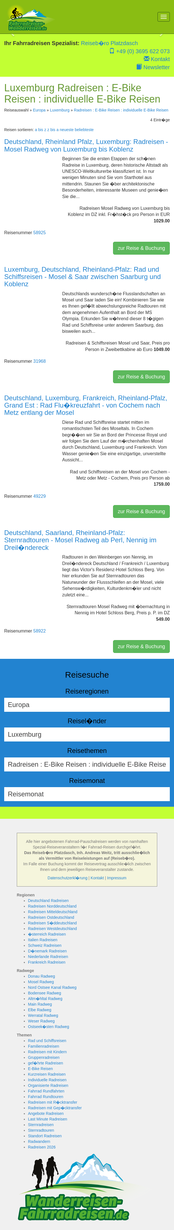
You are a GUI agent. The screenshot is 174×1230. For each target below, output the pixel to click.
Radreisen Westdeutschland (52, 928)
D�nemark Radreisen (47, 951)
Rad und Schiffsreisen (47, 1040)
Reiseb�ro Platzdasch (109, 43)
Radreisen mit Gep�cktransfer (55, 1108)
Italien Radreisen (42, 940)
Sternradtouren (41, 1130)
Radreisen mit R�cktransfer (52, 1102)
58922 (39, 631)
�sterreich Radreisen (47, 934)
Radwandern (39, 1141)
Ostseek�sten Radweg (48, 1026)
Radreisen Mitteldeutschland (52, 912)
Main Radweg (40, 1004)
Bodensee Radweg (44, 993)
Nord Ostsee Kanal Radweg (52, 987)
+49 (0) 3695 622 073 (139, 51)
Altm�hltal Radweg (45, 998)
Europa (39, 110)
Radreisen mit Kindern (47, 1052)
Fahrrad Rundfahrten (46, 1091)
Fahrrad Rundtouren (45, 1096)
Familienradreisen (43, 1046)
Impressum (116, 878)
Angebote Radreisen (46, 1113)
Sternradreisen (41, 1124)
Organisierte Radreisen (48, 1085)
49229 (39, 496)
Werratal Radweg (43, 1015)
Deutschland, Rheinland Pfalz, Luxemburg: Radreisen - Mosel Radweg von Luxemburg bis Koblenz (86, 145)
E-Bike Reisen (40, 1068)
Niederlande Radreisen (48, 956)
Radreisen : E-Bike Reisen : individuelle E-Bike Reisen (121, 110)
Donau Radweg (41, 976)
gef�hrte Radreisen (45, 1063)
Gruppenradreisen (44, 1057)
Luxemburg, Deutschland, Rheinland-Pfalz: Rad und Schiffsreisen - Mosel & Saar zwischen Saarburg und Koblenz (82, 277)
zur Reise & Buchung (141, 248)
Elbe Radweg (39, 1010)
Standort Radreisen (45, 1136)
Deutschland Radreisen (48, 900)
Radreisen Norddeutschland (52, 906)
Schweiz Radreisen (45, 945)
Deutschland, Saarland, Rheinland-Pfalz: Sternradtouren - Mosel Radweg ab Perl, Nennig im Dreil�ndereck (80, 540)
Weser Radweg (41, 1021)
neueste (67, 129)
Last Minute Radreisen (47, 1119)
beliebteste (84, 129)
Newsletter (153, 67)
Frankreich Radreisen (46, 962)
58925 (39, 232)
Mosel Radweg (41, 982)
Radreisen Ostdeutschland (51, 917)
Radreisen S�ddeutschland (52, 923)
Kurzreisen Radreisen (47, 1074)
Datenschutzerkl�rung (67, 878)
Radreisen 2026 (42, 1147)
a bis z (40, 129)
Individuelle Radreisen (47, 1080)
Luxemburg (59, 110)
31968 (39, 361)
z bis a (52, 129)
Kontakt (157, 59)
